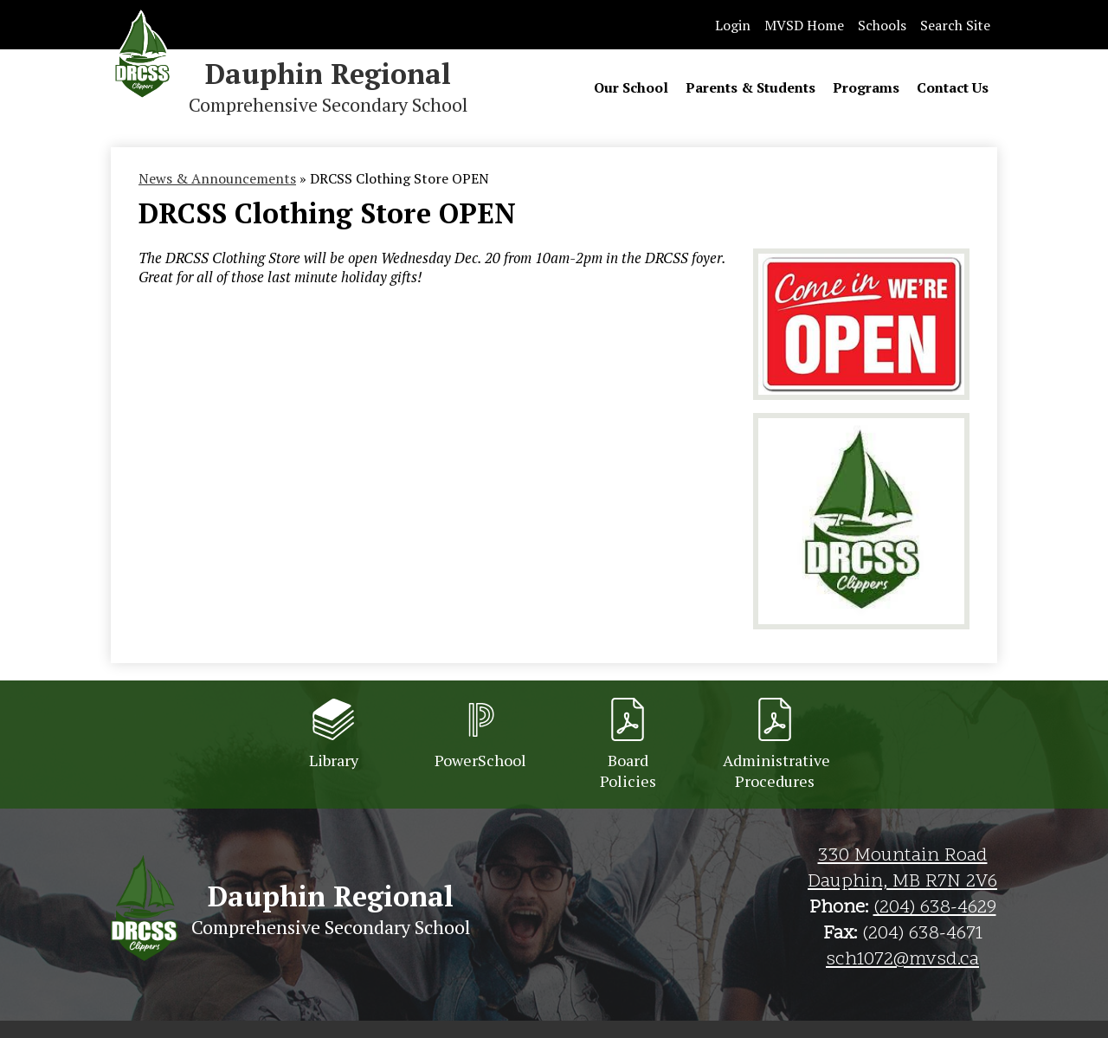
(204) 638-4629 (934, 908)
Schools (882, 25)
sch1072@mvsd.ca (902, 960)
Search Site (955, 25)
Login (732, 25)
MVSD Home (804, 25)
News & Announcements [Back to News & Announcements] (217, 178)
